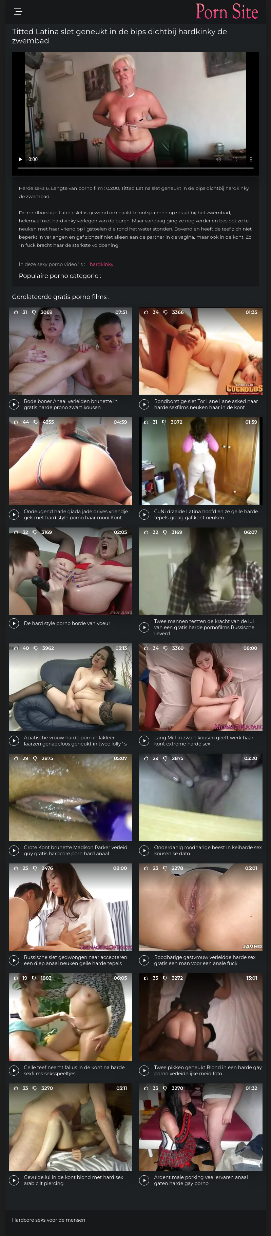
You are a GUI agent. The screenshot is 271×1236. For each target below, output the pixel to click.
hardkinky (101, 264)
